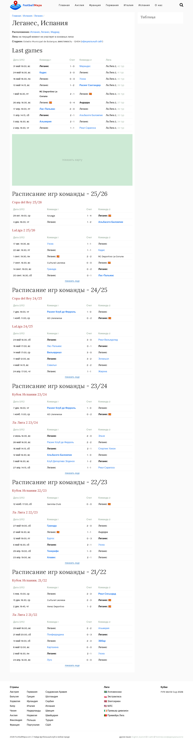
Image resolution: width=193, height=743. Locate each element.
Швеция (50, 710)
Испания (144, 5)
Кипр (12, 706)
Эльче (101, 436)
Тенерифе (53, 551)
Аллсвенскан (115, 691)
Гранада (51, 269)
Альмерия (45, 121)
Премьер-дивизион (118, 710)
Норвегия (32, 715)
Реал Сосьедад (107, 593)
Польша (31, 720)
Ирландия (32, 701)
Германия (112, 5)
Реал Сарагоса (87, 127)
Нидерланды (34, 710)
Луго (49, 659)
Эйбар (102, 640)
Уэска (82, 78)
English (135, 737)
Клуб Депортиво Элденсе (61, 461)
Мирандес (84, 66)
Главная (64, 5)
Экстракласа (114, 696)
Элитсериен (114, 701)
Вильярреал (54, 352)
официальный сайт (92, 41)
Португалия (33, 724)
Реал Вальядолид (108, 339)
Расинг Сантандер (90, 85)
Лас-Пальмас (47, 108)
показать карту (72, 160)
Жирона (102, 371)
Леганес (38, 15)
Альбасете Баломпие (91, 115)
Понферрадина (55, 634)
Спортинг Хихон (107, 448)
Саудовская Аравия (56, 691)
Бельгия (14, 696)
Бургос (50, 538)
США (48, 724)
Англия (79, 5)
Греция (31, 696)
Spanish (142, 737)
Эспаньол (103, 358)
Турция (49, 720)
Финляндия (16, 720)
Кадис (43, 72)
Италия (129, 5)
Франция (95, 5)
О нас (159, 5)
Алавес (51, 557)
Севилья (52, 365)
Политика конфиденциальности (169, 737)
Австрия (14, 691)
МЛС (110, 706)
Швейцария (52, 715)
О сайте (150, 737)
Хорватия (15, 701)
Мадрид (55, 32)
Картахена (52, 647)
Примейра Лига (116, 715)
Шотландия (52, 696)
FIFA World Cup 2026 (172, 691)
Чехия (13, 710)
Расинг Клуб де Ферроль (61, 311)
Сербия (50, 701)
